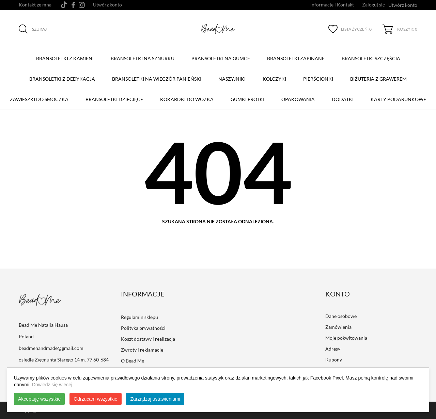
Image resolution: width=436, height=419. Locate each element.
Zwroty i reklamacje (142, 350)
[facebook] (73, 5)
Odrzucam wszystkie (95, 399)
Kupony (333, 359)
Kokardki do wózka (187, 99)
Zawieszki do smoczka (39, 99)
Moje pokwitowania (346, 338)
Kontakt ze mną (35, 4)
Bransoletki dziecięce (114, 99)
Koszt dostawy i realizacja (148, 339)
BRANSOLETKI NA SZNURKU (144, 55)
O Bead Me (132, 361)
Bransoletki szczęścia (372, 55)
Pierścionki (318, 79)
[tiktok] (64, 4)
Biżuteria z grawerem (378, 79)
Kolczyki (274, 79)
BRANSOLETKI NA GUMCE (222, 55)
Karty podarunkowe (398, 99)
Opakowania (298, 99)
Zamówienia (338, 327)
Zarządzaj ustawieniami (155, 399)
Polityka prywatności (143, 328)
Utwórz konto (107, 4)
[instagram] (82, 5)
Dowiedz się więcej (52, 384)
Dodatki (343, 99)
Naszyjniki (232, 79)
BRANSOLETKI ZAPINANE (297, 55)
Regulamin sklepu (139, 317)
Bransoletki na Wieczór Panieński (158, 75)
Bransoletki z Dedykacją (63, 75)
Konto (337, 294)
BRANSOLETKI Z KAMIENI (66, 55)
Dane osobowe (341, 316)
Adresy (332, 349)
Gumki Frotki (247, 99)
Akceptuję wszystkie (39, 399)
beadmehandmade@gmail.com (51, 348)
